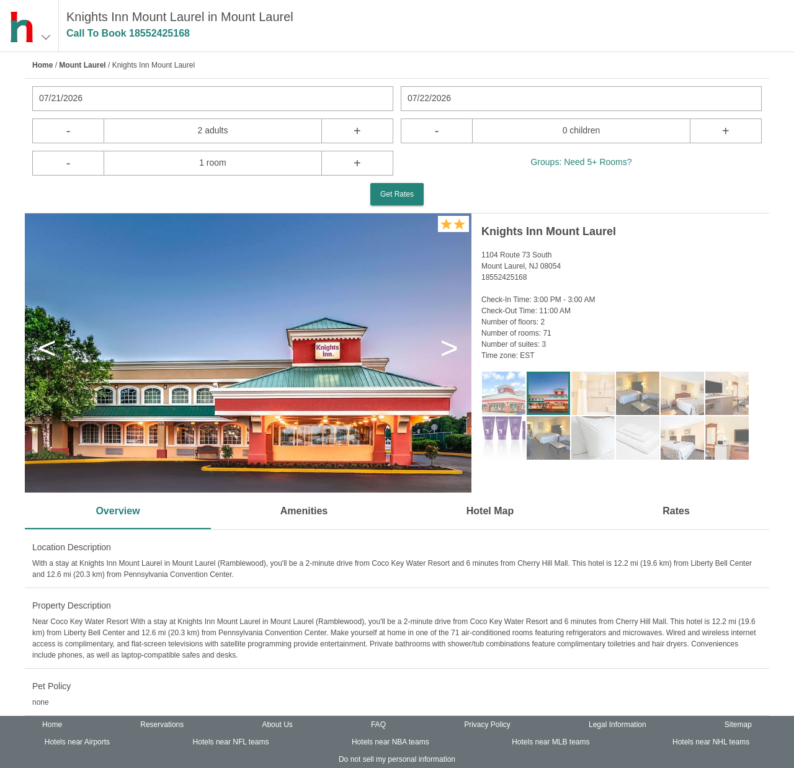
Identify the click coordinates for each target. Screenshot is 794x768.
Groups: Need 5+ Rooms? (580, 162)
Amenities (304, 511)
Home (42, 65)
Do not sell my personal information (397, 759)
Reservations (162, 724)
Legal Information (617, 724)
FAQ (378, 724)
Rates (676, 511)
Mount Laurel (82, 65)
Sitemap (738, 724)
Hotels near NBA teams (390, 742)
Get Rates (397, 194)
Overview (118, 511)
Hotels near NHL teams (710, 742)
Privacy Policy (487, 724)
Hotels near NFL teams (231, 742)
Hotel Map (490, 511)
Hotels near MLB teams (550, 742)
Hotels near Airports (77, 742)
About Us (277, 724)
